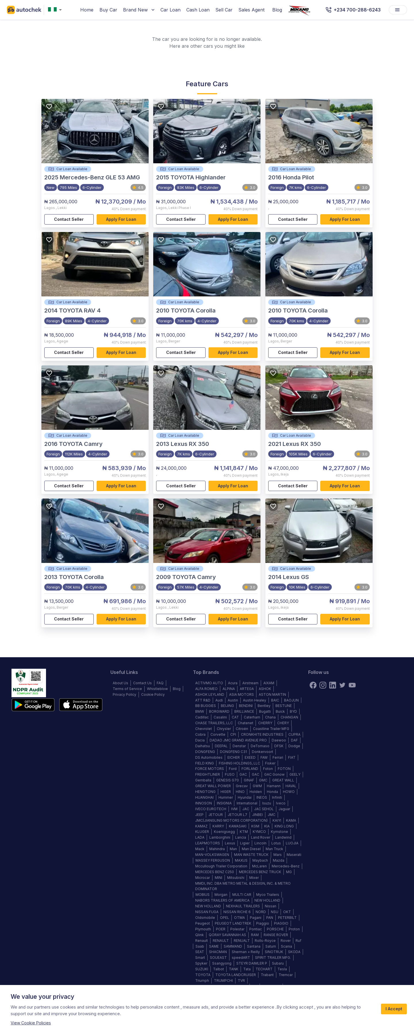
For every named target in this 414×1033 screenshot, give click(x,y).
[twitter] (342, 685)
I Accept (394, 1009)
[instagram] (323, 685)
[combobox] (56, 10)
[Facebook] (313, 685)
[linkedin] (333, 685)
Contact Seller (69, 219)
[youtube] (352, 685)
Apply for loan (121, 219)
